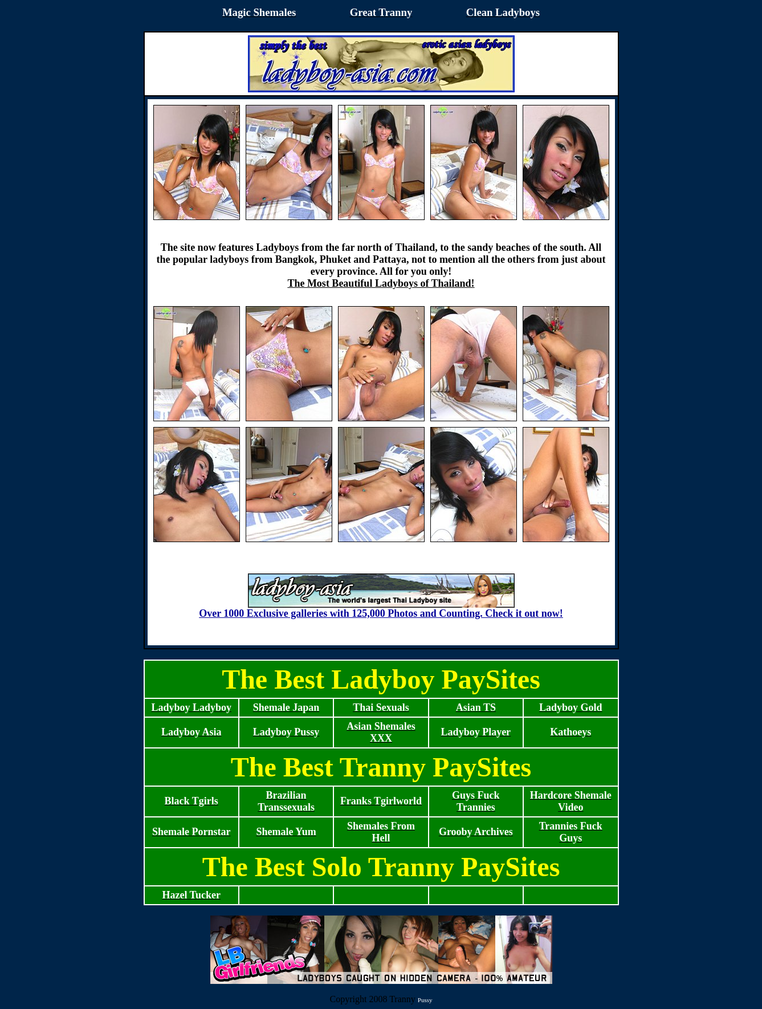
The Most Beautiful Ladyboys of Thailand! (380, 283)
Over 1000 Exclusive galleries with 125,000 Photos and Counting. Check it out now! (381, 609)
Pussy (425, 999)
